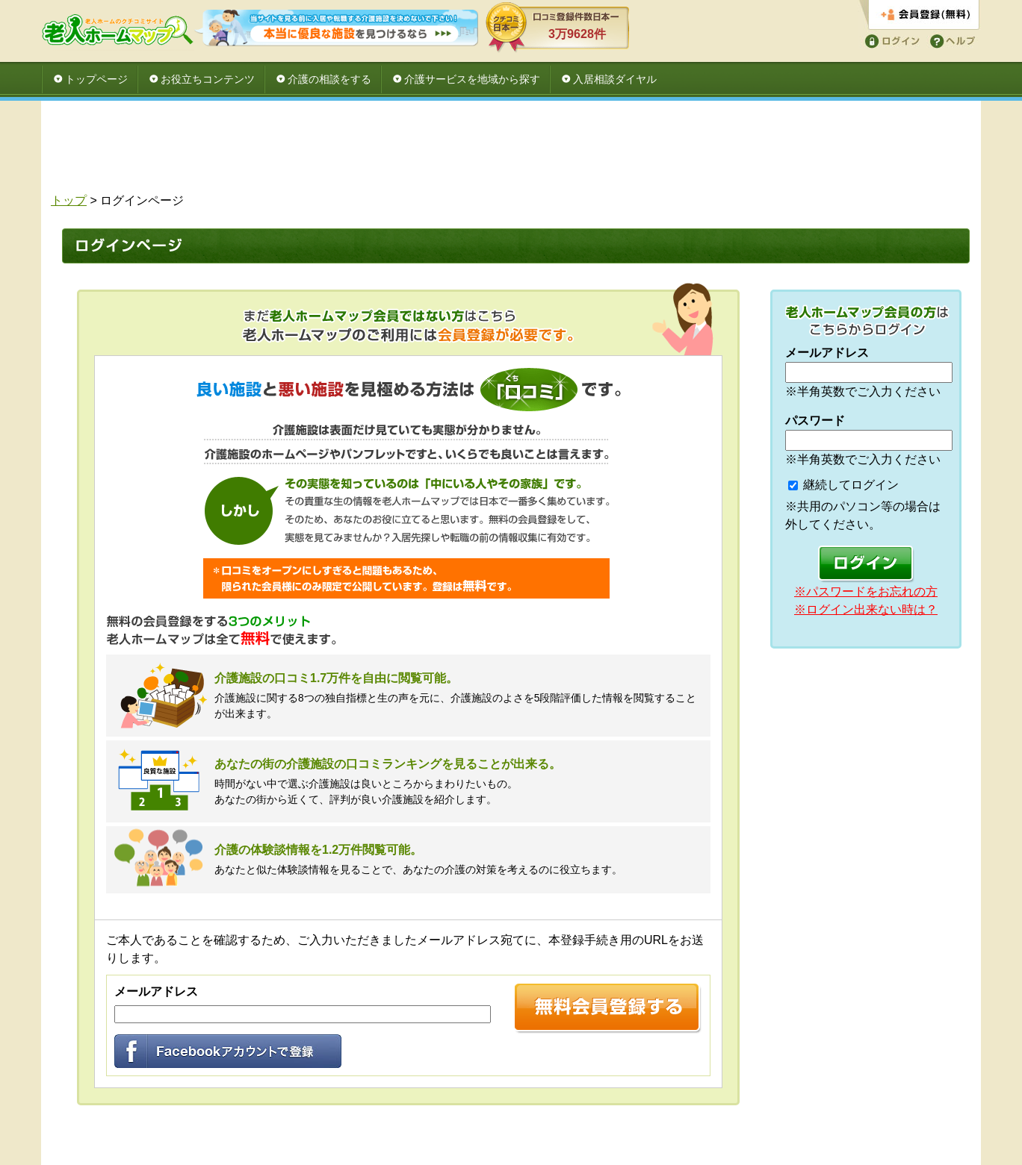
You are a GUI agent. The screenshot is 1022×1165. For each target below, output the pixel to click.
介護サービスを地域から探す (472, 79)
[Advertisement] (511, 150)
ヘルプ (950, 40)
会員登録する (919, 15)
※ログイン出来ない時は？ (866, 609)
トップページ (96, 79)
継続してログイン (851, 484)
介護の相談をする (329, 79)
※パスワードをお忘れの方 (866, 591)
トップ (69, 200)
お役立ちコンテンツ (208, 79)
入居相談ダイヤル (615, 79)
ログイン (890, 40)
